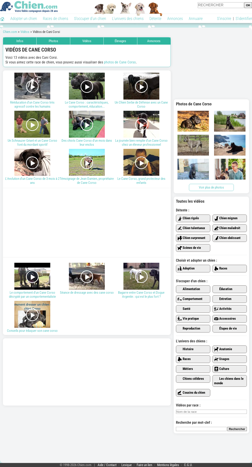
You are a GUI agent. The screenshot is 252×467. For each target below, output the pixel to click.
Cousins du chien (191, 393)
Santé (183, 309)
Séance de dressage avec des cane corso (87, 279)
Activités (223, 309)
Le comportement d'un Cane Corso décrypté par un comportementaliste (32, 281)
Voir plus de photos (211, 187)
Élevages (120, 41)
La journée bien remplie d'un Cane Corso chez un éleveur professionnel (141, 129)
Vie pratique (188, 319)
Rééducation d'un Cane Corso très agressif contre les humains (32, 91)
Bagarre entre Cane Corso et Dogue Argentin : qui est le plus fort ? (141, 281)
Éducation (223, 289)
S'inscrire (224, 18)
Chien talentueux (191, 228)
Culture (221, 369)
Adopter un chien (23, 18)
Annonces (175, 18)
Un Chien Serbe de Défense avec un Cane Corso (141, 91)
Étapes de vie (225, 328)
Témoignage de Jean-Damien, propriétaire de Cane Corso (87, 167)
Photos (53, 41)
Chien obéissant (227, 238)
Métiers (185, 369)
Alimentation (188, 289)
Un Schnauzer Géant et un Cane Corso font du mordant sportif (32, 129)
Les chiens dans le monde (228, 381)
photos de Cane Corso (120, 62)
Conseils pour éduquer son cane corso (32, 317)
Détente (155, 18)
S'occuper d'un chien (90, 18)
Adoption (186, 268)
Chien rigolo (188, 218)
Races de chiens (55, 18)
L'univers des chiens (128, 18)
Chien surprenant (191, 238)
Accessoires (225, 319)
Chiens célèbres (190, 379)
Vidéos (86, 41)
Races (220, 268)
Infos (19, 41)
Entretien (222, 299)
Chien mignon (225, 218)
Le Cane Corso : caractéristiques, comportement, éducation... (87, 91)
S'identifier (244, 18)
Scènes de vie (189, 248)
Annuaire (196, 18)
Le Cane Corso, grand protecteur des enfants (141, 167)
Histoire (185, 349)
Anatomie (223, 349)
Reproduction (188, 328)
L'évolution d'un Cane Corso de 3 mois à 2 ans (32, 167)
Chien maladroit (227, 228)
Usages (221, 359)
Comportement (189, 299)
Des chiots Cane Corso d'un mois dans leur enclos (87, 129)
